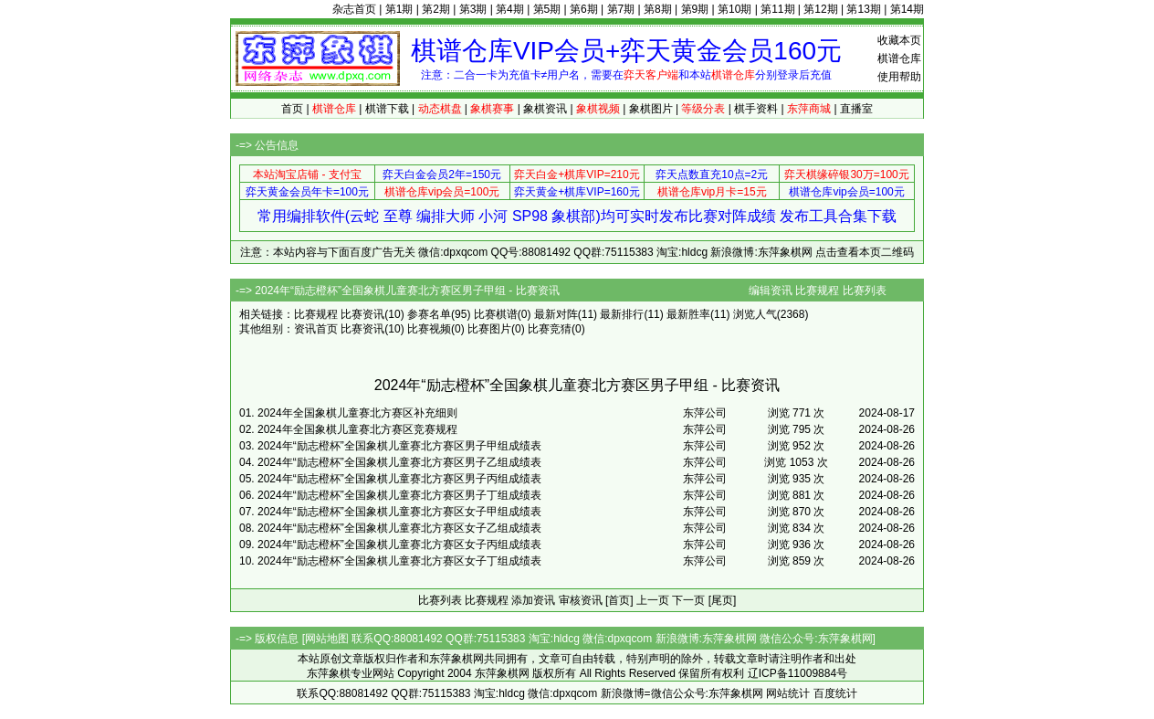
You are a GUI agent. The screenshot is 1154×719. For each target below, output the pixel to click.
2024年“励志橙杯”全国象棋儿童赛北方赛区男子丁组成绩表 (399, 495)
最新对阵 (556, 314)
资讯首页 (316, 328)
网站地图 (327, 638)
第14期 (907, 9)
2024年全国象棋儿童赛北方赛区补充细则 (357, 413)
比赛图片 (489, 328)
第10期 (734, 9)
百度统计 (835, 693)
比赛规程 (817, 290)
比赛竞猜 (550, 328)
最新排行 (622, 314)
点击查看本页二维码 (864, 252)
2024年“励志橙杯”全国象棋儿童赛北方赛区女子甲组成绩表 (399, 511)
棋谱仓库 (899, 58)
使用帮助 (899, 76)
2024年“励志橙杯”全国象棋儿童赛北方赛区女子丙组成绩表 (399, 544)
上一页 (652, 600)
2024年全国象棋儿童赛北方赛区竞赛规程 (357, 429)
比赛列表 (864, 290)
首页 (292, 108)
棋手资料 (756, 108)
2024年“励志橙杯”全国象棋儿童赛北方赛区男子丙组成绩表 (399, 478)
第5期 (547, 9)
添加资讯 (533, 600)
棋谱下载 (387, 108)
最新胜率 (688, 314)
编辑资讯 (770, 290)
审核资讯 (581, 600)
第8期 (658, 9)
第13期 (863, 9)
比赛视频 (429, 328)
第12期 (820, 9)
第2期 (436, 9)
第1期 (399, 9)
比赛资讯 (362, 314)
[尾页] (722, 600)
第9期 (695, 9)
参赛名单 (429, 314)
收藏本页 (899, 40)
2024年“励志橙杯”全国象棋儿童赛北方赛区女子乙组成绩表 (399, 528)
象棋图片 (651, 108)
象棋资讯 (545, 108)
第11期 (777, 9)
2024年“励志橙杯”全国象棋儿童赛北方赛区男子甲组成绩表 (399, 445)
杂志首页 (354, 9)
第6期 (584, 9)
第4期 (510, 9)
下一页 (688, 600)
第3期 (473, 9)
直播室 (856, 108)
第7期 (621, 9)
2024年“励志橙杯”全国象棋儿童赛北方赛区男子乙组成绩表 (399, 462)
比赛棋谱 (496, 314)
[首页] (619, 600)
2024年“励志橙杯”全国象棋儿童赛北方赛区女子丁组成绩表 (399, 561)
